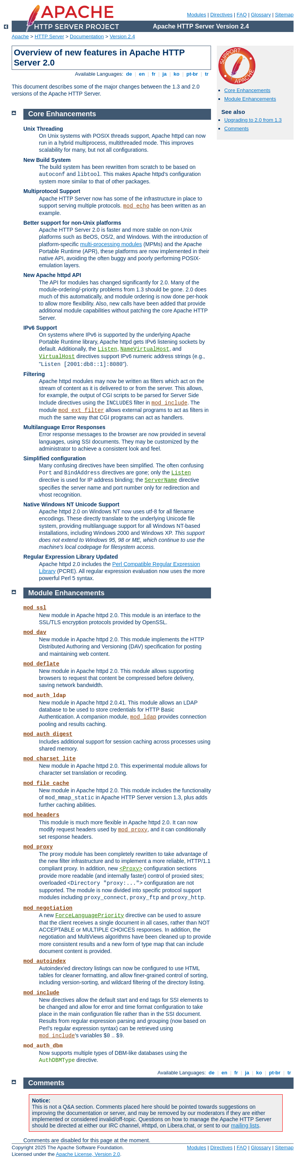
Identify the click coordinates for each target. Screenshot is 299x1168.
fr (153, 74)
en (141, 74)
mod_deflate (41, 664)
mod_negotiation (47, 908)
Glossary (261, 15)
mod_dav (34, 632)
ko (176, 74)
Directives (221, 15)
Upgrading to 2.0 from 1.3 (252, 120)
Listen (107, 349)
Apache (20, 36)
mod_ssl (34, 608)
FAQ (242, 15)
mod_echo (136, 206)
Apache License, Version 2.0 (88, 1154)
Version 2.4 (122, 36)
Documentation (87, 36)
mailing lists (245, 1125)
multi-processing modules (111, 244)
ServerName (160, 480)
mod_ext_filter (81, 410)
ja (164, 74)
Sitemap (284, 15)
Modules (196, 15)
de (129, 74)
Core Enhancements (247, 90)
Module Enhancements (250, 99)
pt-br (192, 74)
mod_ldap (143, 717)
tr (207, 74)
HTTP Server (49, 36)
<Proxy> (131, 869)
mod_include (169, 403)
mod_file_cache (46, 783)
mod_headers (41, 815)
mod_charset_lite (49, 759)
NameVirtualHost (144, 349)
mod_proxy (133, 830)
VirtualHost (57, 356)
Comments (236, 128)
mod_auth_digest (47, 734)
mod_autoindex (44, 961)
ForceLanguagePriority (89, 915)
